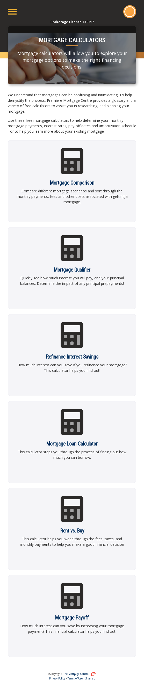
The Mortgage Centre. (79, 674)
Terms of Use (75, 678)
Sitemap (90, 678)
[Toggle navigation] (12, 11)
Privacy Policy (57, 678)
